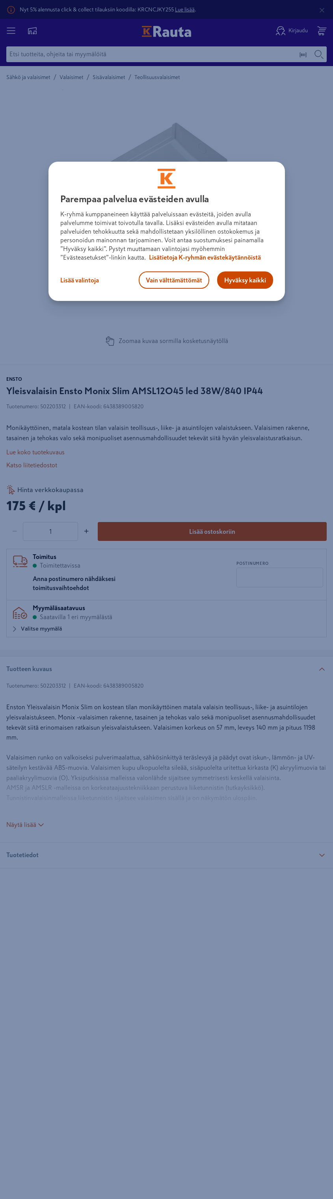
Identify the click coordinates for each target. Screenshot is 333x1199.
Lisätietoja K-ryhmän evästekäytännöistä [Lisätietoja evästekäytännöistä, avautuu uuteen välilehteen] (204, 257)
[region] (166, 231)
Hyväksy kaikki (245, 280)
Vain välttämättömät (174, 280)
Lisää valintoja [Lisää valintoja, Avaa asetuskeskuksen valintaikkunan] (79, 280)
